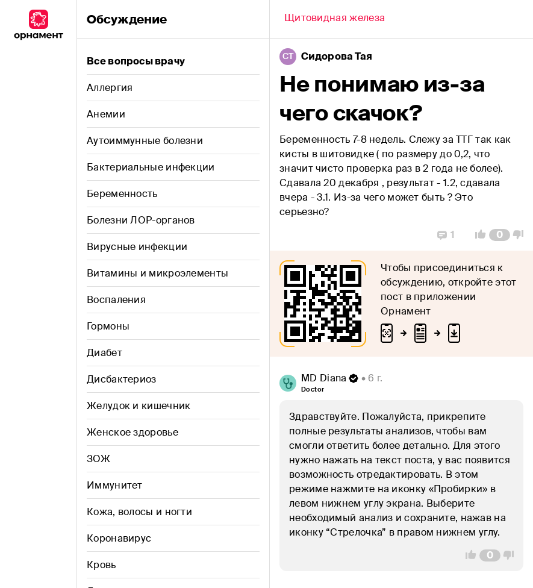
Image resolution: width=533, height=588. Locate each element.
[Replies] (446, 234)
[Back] (334, 19)
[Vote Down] (521, 234)
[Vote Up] (477, 235)
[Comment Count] (499, 235)
